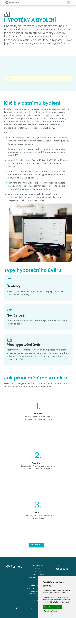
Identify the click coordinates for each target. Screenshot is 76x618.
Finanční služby (38, 566)
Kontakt (38, 572)
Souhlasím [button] (47, 607)
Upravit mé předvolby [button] (50, 611)
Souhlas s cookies (38, 574)
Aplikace (38, 568)
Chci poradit (36, 545)
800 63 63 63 (62, 568)
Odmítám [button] (57, 607)
